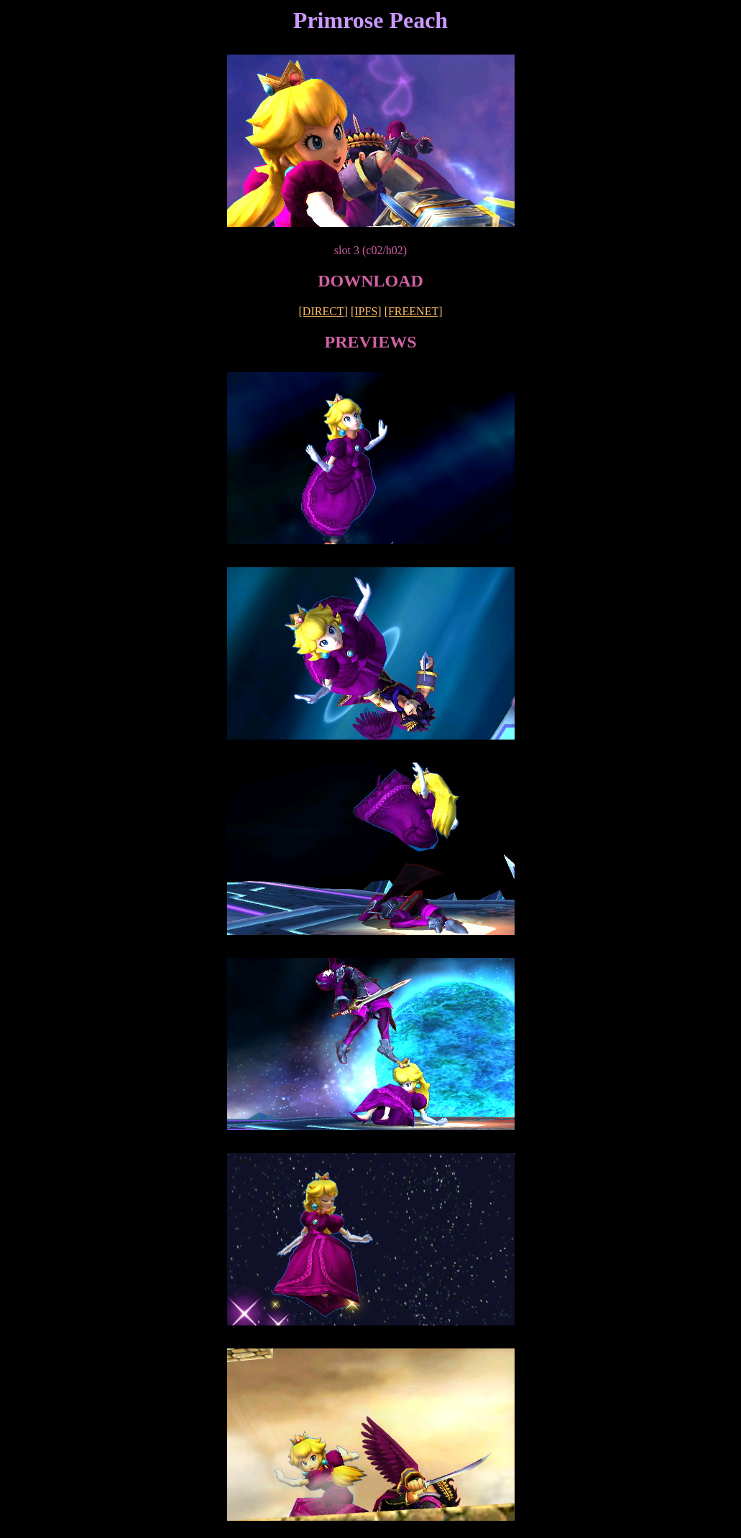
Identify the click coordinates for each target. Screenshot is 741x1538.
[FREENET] (414, 311)
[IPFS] (366, 311)
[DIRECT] (323, 311)
